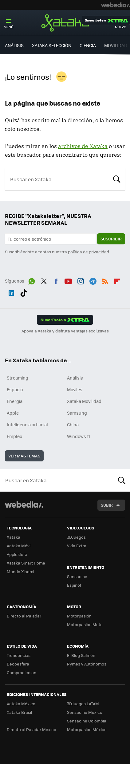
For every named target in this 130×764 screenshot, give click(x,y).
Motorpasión (79, 616)
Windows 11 (78, 436)
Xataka (65, 23)
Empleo (14, 436)
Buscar (116, 178)
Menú (9, 27)
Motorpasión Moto (85, 624)
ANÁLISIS (14, 45)
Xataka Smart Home (26, 563)
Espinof (74, 585)
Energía (14, 401)
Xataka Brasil (19, 712)
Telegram (93, 280)
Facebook (56, 280)
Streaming (17, 378)
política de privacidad (88, 252)
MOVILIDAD (115, 45)
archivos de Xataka (83, 146)
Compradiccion (21, 672)
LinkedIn (11, 292)
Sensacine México (84, 712)
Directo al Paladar (24, 616)
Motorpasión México (87, 729)
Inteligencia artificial (27, 424)
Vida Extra (76, 546)
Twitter (44, 280)
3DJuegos (76, 537)
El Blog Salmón (81, 655)
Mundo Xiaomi (20, 571)
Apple (13, 413)
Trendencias (18, 655)
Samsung (77, 413)
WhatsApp (32, 280)
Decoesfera (18, 664)
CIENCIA (88, 45)
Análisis (75, 378)
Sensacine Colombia (86, 721)
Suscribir (111, 239)
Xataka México (21, 703)
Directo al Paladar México (31, 729)
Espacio (15, 389)
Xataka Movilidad (84, 401)
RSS (105, 280)
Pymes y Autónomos (86, 664)
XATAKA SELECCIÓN (51, 45)
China (73, 424)
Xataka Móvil (19, 546)
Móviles (74, 389)
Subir (107, 505)
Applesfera (17, 554)
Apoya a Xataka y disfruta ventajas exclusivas (65, 330)
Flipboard (117, 280)
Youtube (68, 280)
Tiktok (24, 292)
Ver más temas (24, 456)
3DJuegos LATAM (83, 703)
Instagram (80, 280)
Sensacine (77, 576)
